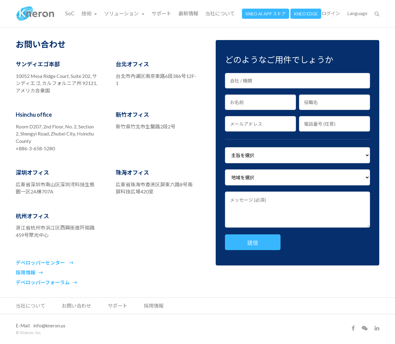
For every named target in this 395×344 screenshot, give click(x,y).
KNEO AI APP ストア (265, 13)
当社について (220, 13)
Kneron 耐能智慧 (35, 13)
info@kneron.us (49, 325)
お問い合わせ (76, 306)
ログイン (331, 13)
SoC (69, 13)
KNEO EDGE (306, 13)
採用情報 (29, 282)
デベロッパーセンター (44, 269)
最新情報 (188, 13)
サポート (161, 13)
